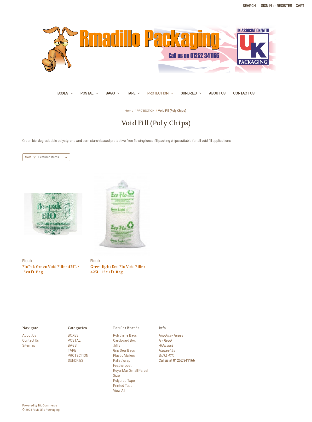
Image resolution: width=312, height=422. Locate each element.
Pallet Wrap (121, 360)
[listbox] (54, 157)
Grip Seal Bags (124, 350)
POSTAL (89, 93)
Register (284, 6)
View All (119, 391)
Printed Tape (123, 386)
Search (249, 6)
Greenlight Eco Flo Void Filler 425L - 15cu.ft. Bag (117, 269)
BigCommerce (47, 405)
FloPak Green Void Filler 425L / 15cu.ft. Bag (50, 269)
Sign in (266, 6)
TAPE (133, 93)
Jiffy (116, 345)
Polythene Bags (125, 335)
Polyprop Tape (124, 381)
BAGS (112, 93)
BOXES (65, 93)
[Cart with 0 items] (300, 6)
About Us (217, 93)
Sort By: (30, 157)
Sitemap (28, 345)
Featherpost (122, 365)
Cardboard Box (124, 340)
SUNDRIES (191, 93)
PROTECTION (160, 93)
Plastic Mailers (124, 355)
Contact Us (243, 93)
